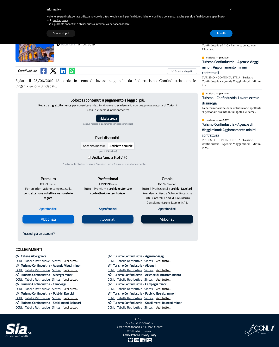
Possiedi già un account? (38, 233)
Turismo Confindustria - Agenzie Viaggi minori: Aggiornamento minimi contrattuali (230, 67)
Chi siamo (11, 336)
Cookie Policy (130, 335)
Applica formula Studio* (109, 157)
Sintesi (56, 260)
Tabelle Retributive (37, 260)
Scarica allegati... (182, 71)
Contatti (23, 336)
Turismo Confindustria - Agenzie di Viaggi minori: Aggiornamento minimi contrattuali (229, 130)
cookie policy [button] (60, 20)
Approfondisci (48, 208)
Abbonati (48, 219)
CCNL (19, 260)
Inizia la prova (108, 118)
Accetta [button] (221, 33)
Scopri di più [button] (61, 33)
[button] (230, 9)
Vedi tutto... (71, 260)
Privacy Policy (148, 335)
